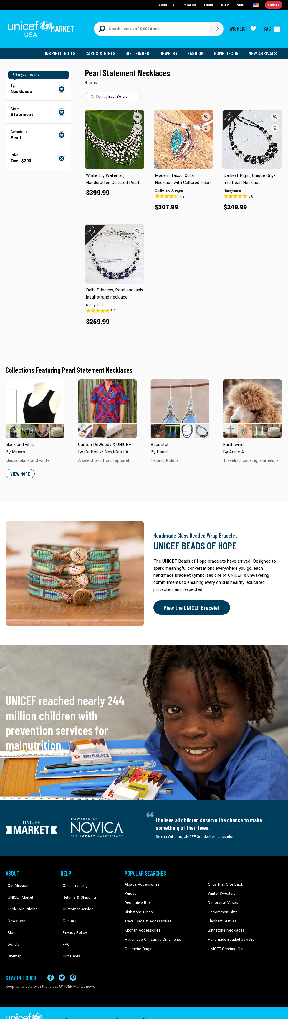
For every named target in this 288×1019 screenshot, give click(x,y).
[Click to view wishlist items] (242, 27)
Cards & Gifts (103, 50)
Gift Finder (140, 50)
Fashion (197, 50)
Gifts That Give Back (224, 881)
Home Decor (227, 50)
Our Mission (16, 881)
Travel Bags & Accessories (146, 916)
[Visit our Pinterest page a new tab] (73, 963)
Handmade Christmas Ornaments (152, 934)
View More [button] (19, 470)
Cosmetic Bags (137, 943)
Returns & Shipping (76, 890)
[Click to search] (216, 27)
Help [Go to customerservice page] (225, 4)
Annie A (236, 448)
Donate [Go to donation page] (273, 4)
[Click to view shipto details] (249, 4)
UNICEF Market (17, 890)
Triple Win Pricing (20, 899)
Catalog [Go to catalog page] (189, 4)
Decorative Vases (222, 899)
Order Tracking (72, 881)
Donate (11, 925)
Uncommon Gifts (222, 907)
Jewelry (171, 50)
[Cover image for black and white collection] (35, 405)
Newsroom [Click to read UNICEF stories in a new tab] (15, 907)
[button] (137, 113)
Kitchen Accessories (141, 925)
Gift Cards (69, 934)
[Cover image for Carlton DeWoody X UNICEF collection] (107, 405)
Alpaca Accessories (141, 881)
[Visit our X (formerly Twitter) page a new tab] (61, 963)
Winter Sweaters (221, 890)
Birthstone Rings (138, 907)
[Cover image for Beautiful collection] (179, 405)
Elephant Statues (222, 916)
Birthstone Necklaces (225, 925)
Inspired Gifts (64, 50)
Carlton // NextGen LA (105, 448)
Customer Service (75, 899)
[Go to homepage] (42, 27)
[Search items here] (152, 27)
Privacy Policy (72, 916)
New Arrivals (263, 50)
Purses (130, 890)
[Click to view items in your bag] (272, 27)
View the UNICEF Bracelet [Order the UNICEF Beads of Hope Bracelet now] (190, 604)
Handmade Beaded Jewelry (229, 934)
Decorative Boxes (139, 899)
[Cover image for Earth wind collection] (252, 405)
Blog (9, 916)
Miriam (18, 448)
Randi (162, 448)
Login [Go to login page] (209, 4)
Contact (67, 907)
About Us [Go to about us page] (167, 4)
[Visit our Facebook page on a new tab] (50, 963)
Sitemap (12, 934)
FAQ (64, 925)
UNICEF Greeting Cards (226, 943)
